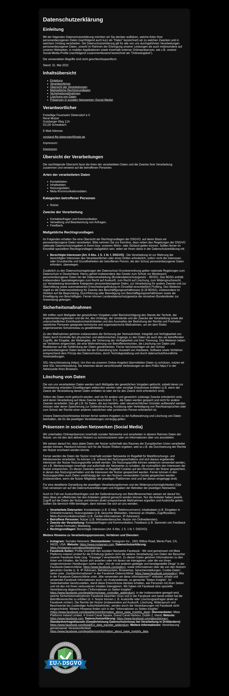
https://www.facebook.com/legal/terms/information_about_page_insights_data (100, 612)
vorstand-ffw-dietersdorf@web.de (64, 136)
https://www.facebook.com (66, 618)
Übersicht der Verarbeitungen (68, 87)
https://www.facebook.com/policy (104, 566)
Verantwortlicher (60, 83)
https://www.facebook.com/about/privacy (142, 618)
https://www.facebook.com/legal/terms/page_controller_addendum (92, 592)
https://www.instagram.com (97, 544)
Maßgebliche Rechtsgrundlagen (70, 90)
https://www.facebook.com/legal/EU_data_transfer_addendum (89, 624)
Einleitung (56, 80)
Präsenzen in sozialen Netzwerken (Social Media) (81, 99)
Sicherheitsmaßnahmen (65, 93)
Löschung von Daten (63, 96)
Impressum (50, 149)
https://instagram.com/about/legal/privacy (76, 547)
